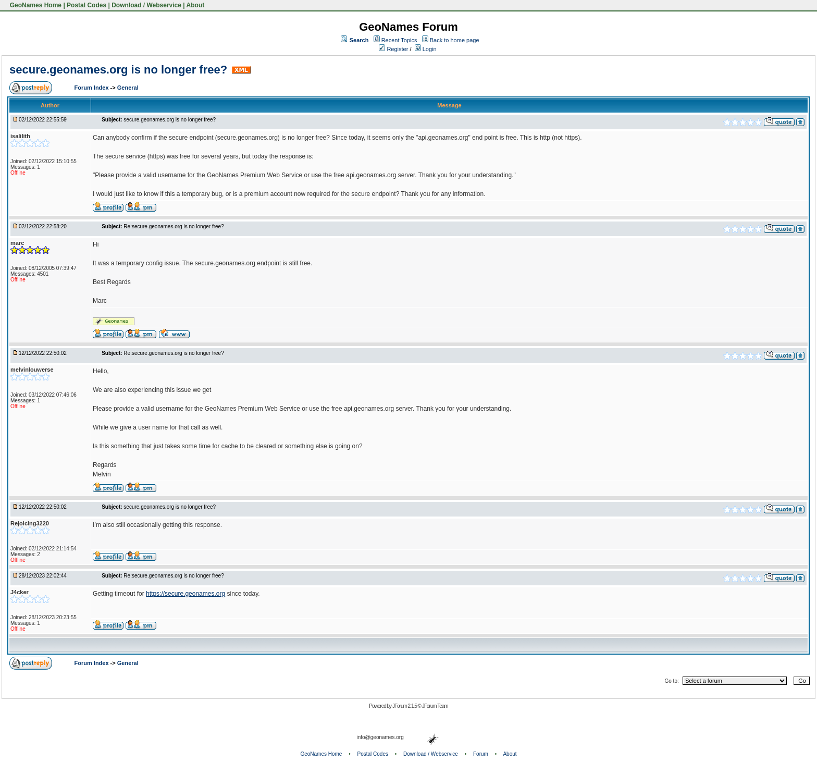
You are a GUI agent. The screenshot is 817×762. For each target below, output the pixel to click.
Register (393, 49)
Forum (480, 754)
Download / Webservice (146, 5)
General (128, 87)
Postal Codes (86, 5)
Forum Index (92, 87)
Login (426, 49)
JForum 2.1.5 (405, 706)
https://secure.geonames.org (185, 593)
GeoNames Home (34, 5)
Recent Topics (399, 40)
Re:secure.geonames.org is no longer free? (173, 226)
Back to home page (454, 40)
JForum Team (435, 706)
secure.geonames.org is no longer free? (118, 69)
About (196, 5)
